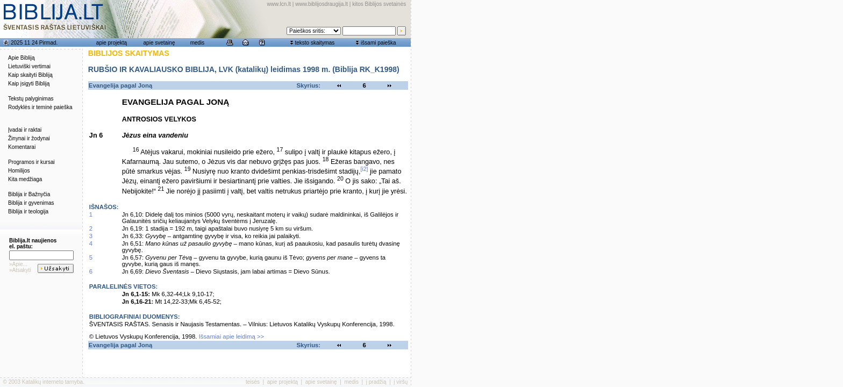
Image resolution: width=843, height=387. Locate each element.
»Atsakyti (20, 270)
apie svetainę (159, 43)
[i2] (364, 169)
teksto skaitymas (314, 43)
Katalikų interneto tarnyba (52, 382)
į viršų (401, 382)
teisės (253, 382)
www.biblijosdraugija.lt (321, 4)
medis (197, 43)
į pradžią (376, 382)
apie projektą (111, 43)
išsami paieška (378, 43)
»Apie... (18, 264)
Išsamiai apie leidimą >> (232, 336)
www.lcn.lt (279, 4)
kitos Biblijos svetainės (379, 4)
